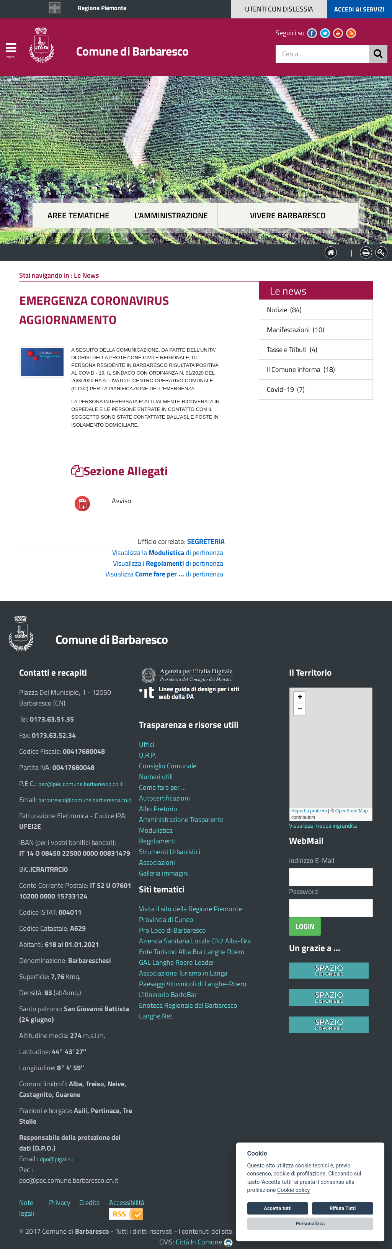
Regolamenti (157, 841)
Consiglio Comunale (167, 766)
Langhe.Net (155, 1016)
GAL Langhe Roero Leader (176, 962)
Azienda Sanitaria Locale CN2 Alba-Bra (195, 941)
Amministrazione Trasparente (181, 819)
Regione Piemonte (102, 7)
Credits (89, 1202)
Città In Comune (199, 1242)
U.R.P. (147, 755)
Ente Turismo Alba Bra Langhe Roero (192, 951)
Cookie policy (293, 1190)
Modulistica (156, 830)
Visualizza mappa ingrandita (323, 825)
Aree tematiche (78, 215)
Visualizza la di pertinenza (167, 552)
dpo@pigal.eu (57, 1159)
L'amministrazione (171, 215)
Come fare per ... (162, 787)
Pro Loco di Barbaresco (172, 930)
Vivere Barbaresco (288, 215)
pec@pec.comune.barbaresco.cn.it (80, 783)
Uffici (146, 744)
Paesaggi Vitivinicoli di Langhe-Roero (193, 984)
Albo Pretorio (158, 809)
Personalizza (310, 1223)
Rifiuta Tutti (343, 1208)
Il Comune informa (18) (299, 369)
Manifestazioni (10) (294, 329)
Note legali (26, 1207)
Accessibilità (126, 1202)
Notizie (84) (283, 309)
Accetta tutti (278, 1208)
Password (303, 891)
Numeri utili (156, 776)
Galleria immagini (164, 873)
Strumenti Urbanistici (169, 851)
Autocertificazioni (164, 798)
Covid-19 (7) (284, 389)
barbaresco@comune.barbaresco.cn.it (84, 800)
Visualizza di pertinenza (164, 574)
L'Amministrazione (190, 252)
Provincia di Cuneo (166, 919)
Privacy (59, 1202)
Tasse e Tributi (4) (290, 349)
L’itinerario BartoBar (168, 994)
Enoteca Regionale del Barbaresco (188, 1005)
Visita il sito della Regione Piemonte (190, 909)
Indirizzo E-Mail (311, 860)
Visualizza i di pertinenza (168, 563)
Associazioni (157, 862)
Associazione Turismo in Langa (183, 973)
